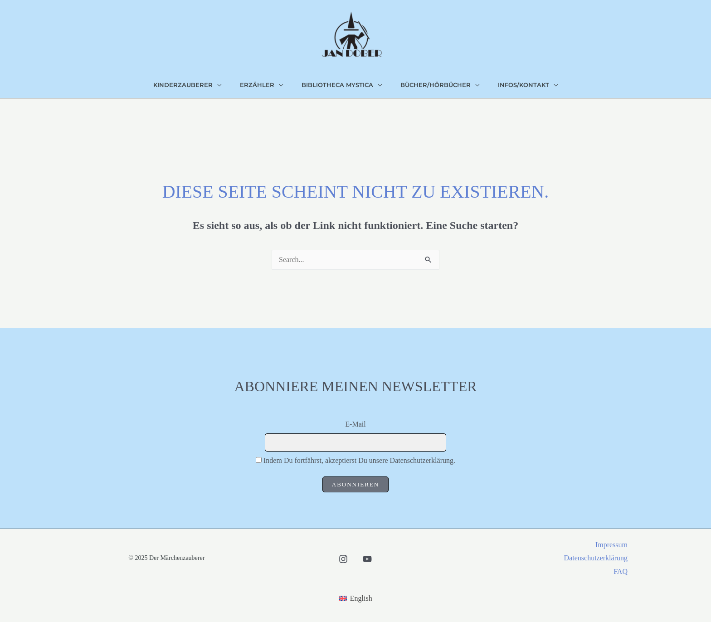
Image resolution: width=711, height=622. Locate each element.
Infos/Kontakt (523, 84)
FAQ (621, 571)
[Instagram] (343, 559)
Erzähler (257, 84)
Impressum (611, 545)
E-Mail (355, 424)
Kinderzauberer (183, 84)
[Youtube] (367, 559)
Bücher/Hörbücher (435, 84)
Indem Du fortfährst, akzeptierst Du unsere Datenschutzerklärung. (359, 460)
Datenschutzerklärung (596, 558)
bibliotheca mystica (337, 84)
